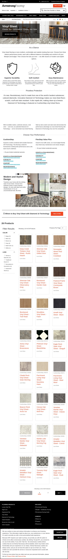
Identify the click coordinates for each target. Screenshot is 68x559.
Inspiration (12, 10)
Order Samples (6, 524)
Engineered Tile (21, 15)
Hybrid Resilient (54, 15)
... (8, 19)
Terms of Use (22, 556)
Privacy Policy (11, 556)
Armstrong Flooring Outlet (42, 512)
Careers (37, 521)
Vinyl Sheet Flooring (16, 19)
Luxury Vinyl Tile (7, 15)
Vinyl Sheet (33, 15)
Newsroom (38, 524)
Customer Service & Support (58, 1)
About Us (38, 519)
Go (64, 10)
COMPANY (38, 516)
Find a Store (57, 5)
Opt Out (60, 537)
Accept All (60, 532)
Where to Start (5, 10)
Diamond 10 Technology (8, 517)
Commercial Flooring (41, 507)
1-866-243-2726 (45, 1)
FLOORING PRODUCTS (8, 504)
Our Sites (4, 1)
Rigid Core (42, 15)
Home (3, 19)
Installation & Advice (23, 10)
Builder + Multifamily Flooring (43, 509)
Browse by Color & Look (8, 522)
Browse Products (10, 34)
